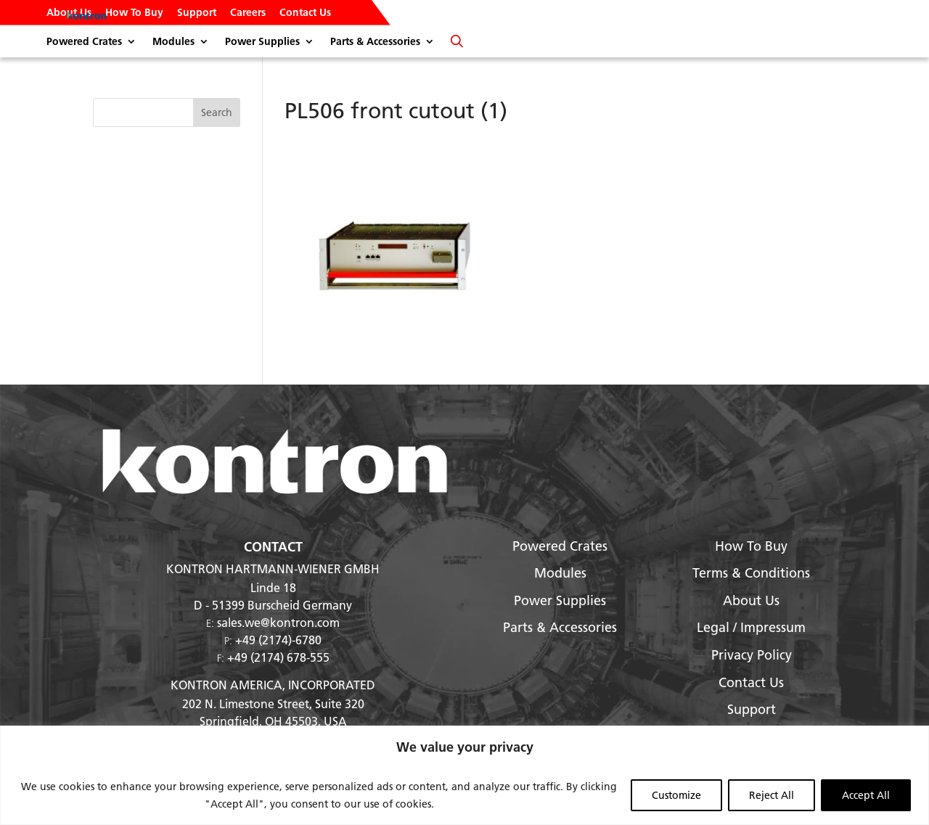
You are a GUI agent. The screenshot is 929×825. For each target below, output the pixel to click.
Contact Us (305, 13)
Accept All (866, 795)
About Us (68, 13)
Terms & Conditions (751, 573)
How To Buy (134, 13)
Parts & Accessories (375, 42)
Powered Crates (84, 42)
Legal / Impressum (751, 627)
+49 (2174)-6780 (278, 639)
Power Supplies (262, 42)
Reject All (771, 795)
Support (196, 13)
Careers (248, 13)
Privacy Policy (751, 655)
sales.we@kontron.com (278, 622)
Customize (676, 795)
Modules (173, 42)
